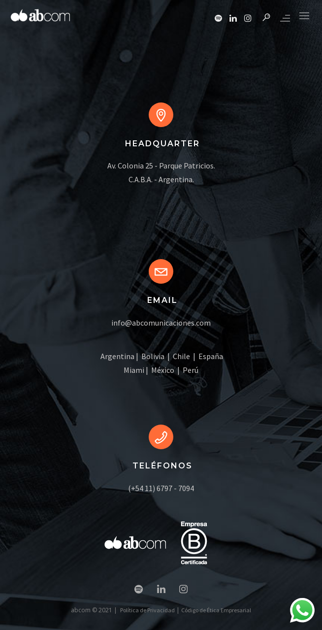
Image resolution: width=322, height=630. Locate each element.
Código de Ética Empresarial (216, 610)
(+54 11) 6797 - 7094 (161, 488)
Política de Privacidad (147, 610)
